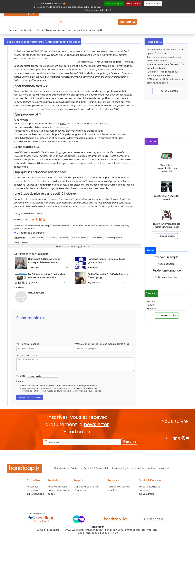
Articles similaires (22, 268)
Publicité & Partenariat (96, 493)
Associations (96, 263)
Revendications (79, 263)
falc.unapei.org (21, 91)
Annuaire (151, 308)
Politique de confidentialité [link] (97, 10)
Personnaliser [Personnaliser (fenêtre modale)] (153, 3)
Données (139, 493)
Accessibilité (37, 263)
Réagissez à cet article (32, 258)
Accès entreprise (165, 277)
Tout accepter (114, 3)
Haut (155, 555)
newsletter (96, 449)
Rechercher (127, 22)
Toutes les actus (166, 91)
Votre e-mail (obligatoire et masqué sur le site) (102, 369)
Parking (150, 305)
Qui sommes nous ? (158, 493)
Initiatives (63, 263)
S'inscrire (129, 467)
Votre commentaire (27, 381)
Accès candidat (165, 264)
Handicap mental (114, 263)
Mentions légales (121, 493)
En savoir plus (166, 315)
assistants (92, 413)
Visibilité (21, 401)
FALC (63, 149)
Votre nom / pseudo (27, 369)
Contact (75, 493)
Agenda (151, 301)
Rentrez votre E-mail (30, 467)
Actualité (51, 263)
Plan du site (60, 493)
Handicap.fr (111, 555)
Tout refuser (134, 3)
